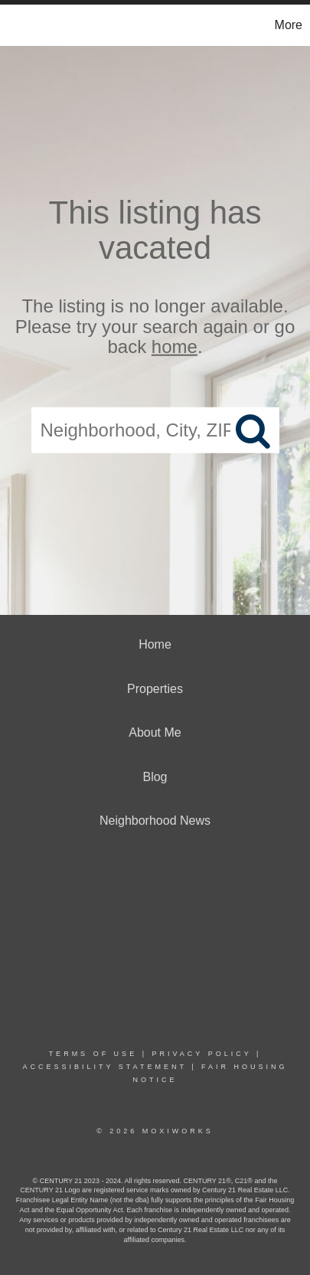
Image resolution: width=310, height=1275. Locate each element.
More (288, 24)
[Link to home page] (14, 25)
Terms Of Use (93, 1054)
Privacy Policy (201, 1054)
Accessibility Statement (104, 1067)
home (174, 346)
